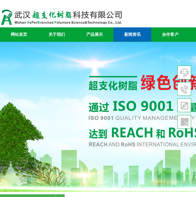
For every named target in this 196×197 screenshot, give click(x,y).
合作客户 (170, 34)
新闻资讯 (132, 34)
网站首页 (19, 34)
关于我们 (57, 34)
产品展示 (94, 34)
